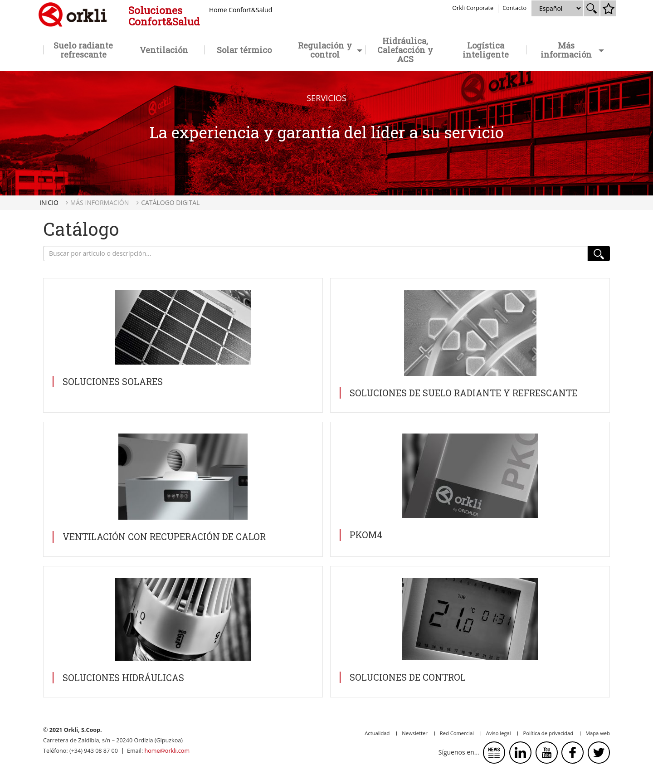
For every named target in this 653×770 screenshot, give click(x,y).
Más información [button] (572, 50)
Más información (99, 202)
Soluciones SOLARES (113, 381)
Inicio (48, 202)
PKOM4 (366, 535)
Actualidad (377, 733)
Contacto (514, 8)
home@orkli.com (167, 751)
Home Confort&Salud (240, 9)
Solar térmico (244, 49)
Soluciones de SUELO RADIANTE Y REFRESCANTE (463, 393)
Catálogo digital (170, 202)
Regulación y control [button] (330, 50)
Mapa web (597, 733)
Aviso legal (498, 733)
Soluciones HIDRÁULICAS (123, 677)
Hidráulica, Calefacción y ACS (405, 49)
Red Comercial (457, 733)
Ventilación (164, 49)
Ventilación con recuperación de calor (164, 536)
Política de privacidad (548, 733)
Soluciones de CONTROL (408, 677)
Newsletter (415, 733)
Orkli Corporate (472, 8)
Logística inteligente (486, 50)
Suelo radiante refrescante (83, 50)
